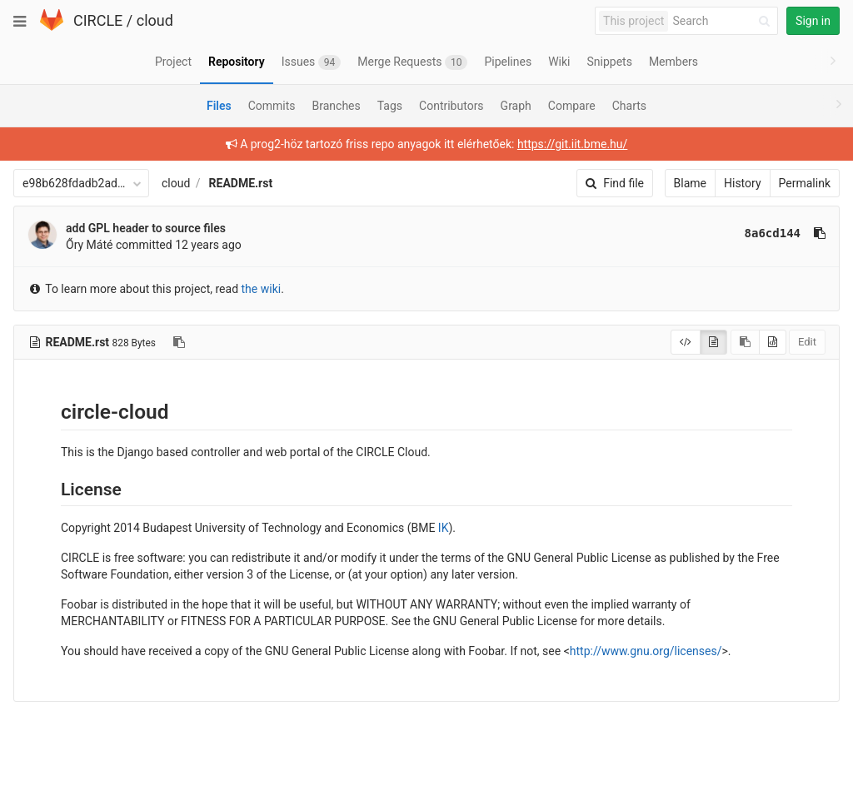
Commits (272, 105)
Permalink (805, 183)
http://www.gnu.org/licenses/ (646, 651)
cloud (155, 20)
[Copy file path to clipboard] (179, 342)
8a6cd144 (773, 233)
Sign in (813, 20)
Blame (690, 183)
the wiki (262, 289)
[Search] (724, 21)
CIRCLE (97, 20)
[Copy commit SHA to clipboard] (820, 233)
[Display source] (686, 342)
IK (443, 527)
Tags (389, 105)
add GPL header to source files (146, 228)
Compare (572, 105)
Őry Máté (89, 244)
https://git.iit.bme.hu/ (572, 144)
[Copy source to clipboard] (745, 342)
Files (219, 105)
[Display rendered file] (713, 342)
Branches (336, 105)
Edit (807, 341)
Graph (516, 105)
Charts (629, 105)
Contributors (451, 105)
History (742, 183)
